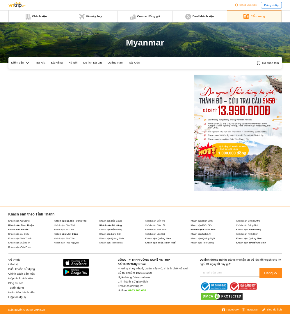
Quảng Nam (115, 62)
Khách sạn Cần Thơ (64, 225)
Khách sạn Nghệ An (201, 234)
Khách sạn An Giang (19, 221)
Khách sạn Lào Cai (155, 234)
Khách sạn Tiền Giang (202, 242)
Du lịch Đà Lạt (92, 62)
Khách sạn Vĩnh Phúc (19, 247)
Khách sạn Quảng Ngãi (203, 238)
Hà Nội (72, 62)
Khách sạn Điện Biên (201, 225)
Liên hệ (13, 264)
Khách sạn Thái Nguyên (66, 242)
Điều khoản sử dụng (21, 269)
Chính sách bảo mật (21, 273)
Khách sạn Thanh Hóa (111, 242)
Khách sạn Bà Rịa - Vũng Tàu (70, 221)
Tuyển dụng (16, 287)
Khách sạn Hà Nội (18, 229)
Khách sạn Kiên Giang (248, 229)
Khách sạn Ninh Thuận (20, 238)
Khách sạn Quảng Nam (158, 238)
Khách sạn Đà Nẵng (110, 225)
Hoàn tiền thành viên (21, 292)
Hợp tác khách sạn (20, 278)
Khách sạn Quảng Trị (19, 242)
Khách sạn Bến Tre (155, 221)
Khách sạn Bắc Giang (110, 221)
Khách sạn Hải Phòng (110, 229)
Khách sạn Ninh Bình (247, 234)
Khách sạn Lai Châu (18, 234)
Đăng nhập (271, 5)
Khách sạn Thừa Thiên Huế (160, 242)
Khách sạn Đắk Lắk (155, 225)
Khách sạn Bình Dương (248, 221)
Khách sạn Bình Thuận (21, 225)
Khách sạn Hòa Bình (155, 229)
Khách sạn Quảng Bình (111, 238)
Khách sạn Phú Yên (64, 238)
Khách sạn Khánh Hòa (203, 229)
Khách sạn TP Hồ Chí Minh (251, 242)
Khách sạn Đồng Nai (247, 225)
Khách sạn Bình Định (202, 221)
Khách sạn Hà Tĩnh (64, 229)
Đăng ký (271, 272)
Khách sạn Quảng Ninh (249, 238)
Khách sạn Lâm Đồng (66, 234)
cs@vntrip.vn (135, 285)
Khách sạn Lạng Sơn (110, 234)
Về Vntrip (14, 259)
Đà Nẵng (57, 62)
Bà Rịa (40, 62)
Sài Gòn (134, 62)
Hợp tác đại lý (17, 297)
